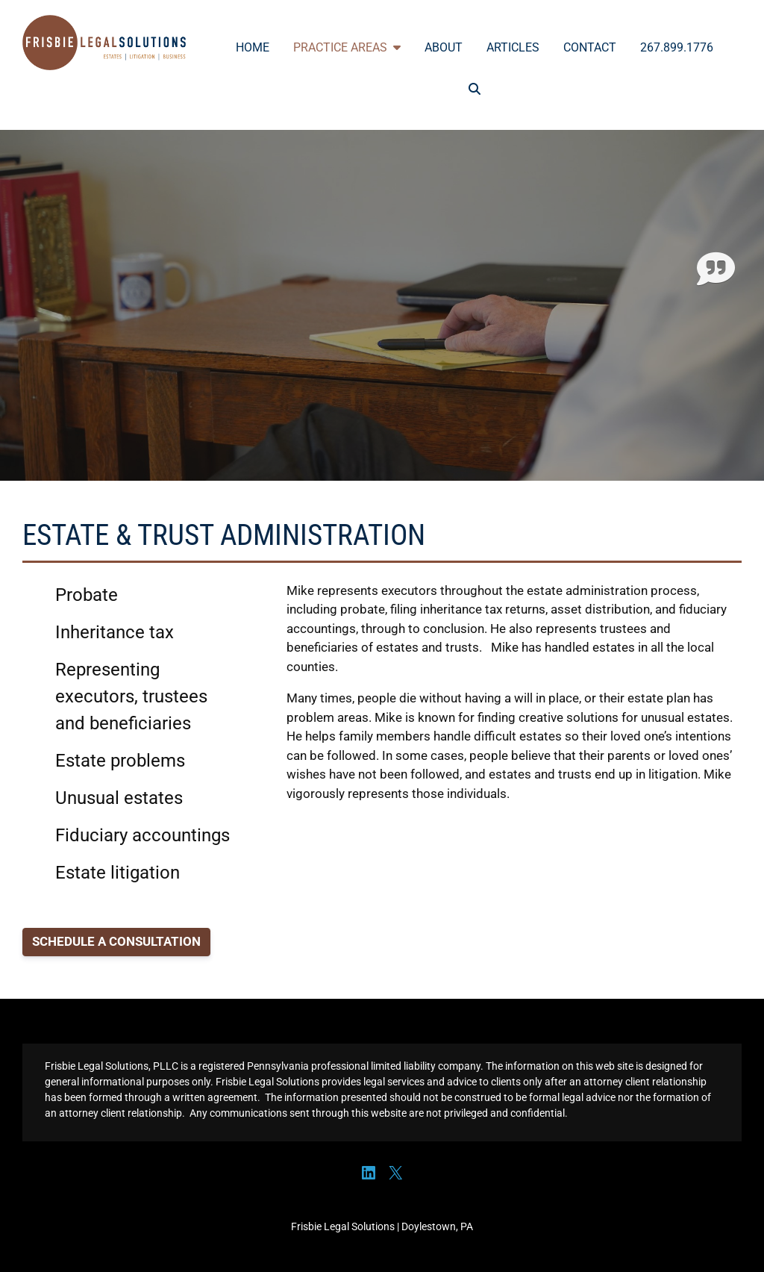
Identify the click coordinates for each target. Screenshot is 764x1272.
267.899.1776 (676, 47)
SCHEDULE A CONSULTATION (116, 941)
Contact (589, 47)
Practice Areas (347, 47)
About (444, 47)
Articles (512, 47)
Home (252, 47)
